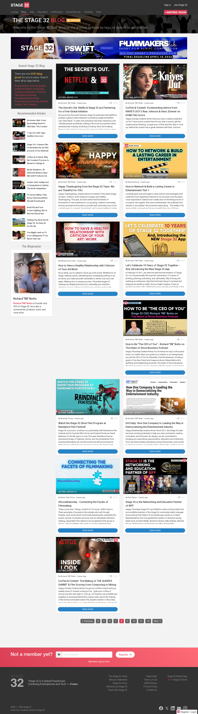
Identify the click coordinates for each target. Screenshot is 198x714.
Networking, (33, 98)
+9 (142, 97)
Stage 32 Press (120, 683)
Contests (88, 12)
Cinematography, (38, 86)
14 (183, 419)
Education (43, 12)
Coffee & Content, (23, 89)
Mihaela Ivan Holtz (68, 261)
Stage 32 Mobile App (177, 676)
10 (183, 103)
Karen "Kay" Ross (68, 497)
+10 (75, 255)
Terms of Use (150, 679)
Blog (24, 12)
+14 (75, 97)
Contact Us (151, 690)
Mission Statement (118, 679)
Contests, (19, 92)
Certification (57, 12)
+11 (75, 176)
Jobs (31, 12)
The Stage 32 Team (118, 676)
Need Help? (151, 676)
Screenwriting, (33, 101)
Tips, (25, 104)
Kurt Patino (132, 497)
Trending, (32, 104)
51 (109, 103)
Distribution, (30, 92)
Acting (62, 97)
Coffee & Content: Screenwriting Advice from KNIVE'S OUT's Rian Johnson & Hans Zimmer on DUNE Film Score (153, 111)
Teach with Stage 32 (117, 690)
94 (183, 261)
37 (115, 497)
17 (176, 103)
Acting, (18, 86)
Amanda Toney (67, 419)
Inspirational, (21, 98)
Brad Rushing (133, 182)
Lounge (14, 12)
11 (183, 340)
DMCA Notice (150, 683)
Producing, (20, 101)
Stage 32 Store (180, 679)
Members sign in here (99, 661)
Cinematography (76, 413)
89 (115, 103)
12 (177, 182)
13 (115, 182)
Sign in (167, 5)
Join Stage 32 (180, 5)
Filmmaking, (20, 95)
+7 (86, 413)
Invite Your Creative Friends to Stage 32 (28, 710)
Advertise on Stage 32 (116, 686)
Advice (70, 97)
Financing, (32, 95)
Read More (87, 136)
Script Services (73, 12)
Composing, (38, 89)
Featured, (41, 92)
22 (115, 576)
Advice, (25, 86)
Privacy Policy (150, 686)
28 (176, 261)
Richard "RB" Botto (22, 303)
